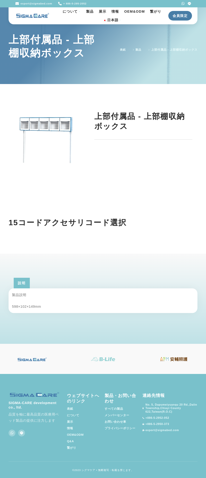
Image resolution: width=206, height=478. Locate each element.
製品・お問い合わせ (120, 398)
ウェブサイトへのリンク (83, 398)
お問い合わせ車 (115, 421)
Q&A (70, 441)
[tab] (22, 283)
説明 (22, 283)
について (72, 11)
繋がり (155, 11)
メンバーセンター (117, 415)
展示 (102, 11)
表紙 (70, 408)
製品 (90, 11)
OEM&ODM (134, 11)
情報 (115, 11)
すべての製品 (114, 408)
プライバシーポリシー (120, 428)
